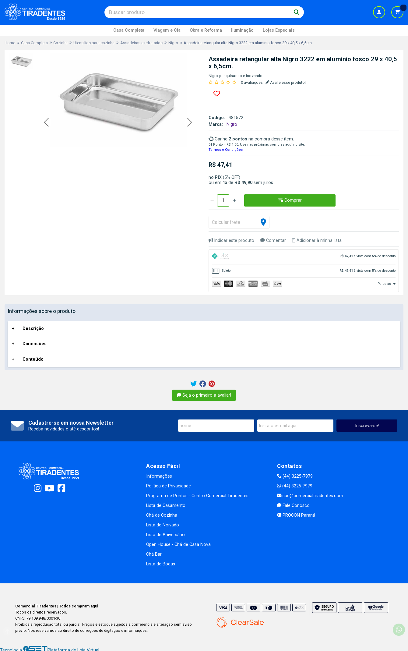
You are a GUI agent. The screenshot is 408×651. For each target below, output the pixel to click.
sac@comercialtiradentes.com (310, 495)
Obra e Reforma (206, 30)
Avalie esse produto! (286, 82)
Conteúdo (33, 359)
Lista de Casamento (165, 505)
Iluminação (242, 30)
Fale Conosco (293, 505)
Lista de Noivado (162, 525)
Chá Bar (154, 554)
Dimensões (35, 343)
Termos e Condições (226, 150)
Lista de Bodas (160, 564)
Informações (159, 476)
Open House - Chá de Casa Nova (178, 544)
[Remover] (212, 200)
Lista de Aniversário (165, 534)
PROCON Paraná (296, 515)
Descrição (33, 328)
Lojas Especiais (279, 30)
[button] (46, 122)
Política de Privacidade (168, 486)
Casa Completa (128, 30)
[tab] (304, 257)
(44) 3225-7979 (295, 476)
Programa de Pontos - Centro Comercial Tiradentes (197, 495)
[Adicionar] (234, 200)
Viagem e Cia (167, 30)
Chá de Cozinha (161, 515)
